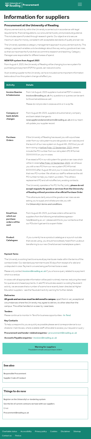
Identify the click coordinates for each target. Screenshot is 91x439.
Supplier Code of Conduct (15, 378)
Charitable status (9, 432)
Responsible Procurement (15, 374)
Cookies (53, 432)
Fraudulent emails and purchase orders (45, 350)
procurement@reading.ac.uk (63, 333)
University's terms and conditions (46, 204)
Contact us (7, 436)
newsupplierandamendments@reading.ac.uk (48, 120)
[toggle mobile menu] (80, 4)
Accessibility (26, 432)
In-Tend (67, 315)
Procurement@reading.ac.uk (16, 413)
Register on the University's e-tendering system (25, 399)
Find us (18, 436)
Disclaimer (65, 432)
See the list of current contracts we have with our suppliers (29, 404)
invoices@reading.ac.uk (37, 96)
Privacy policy (41, 432)
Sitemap (77, 432)
